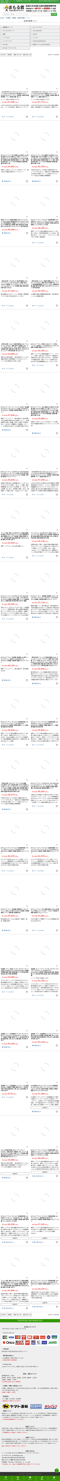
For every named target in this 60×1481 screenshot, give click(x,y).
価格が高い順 (27, 54)
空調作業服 (21, 18)
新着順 (10, 54)
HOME (2, 18)
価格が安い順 (17, 54)
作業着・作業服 (11, 18)
